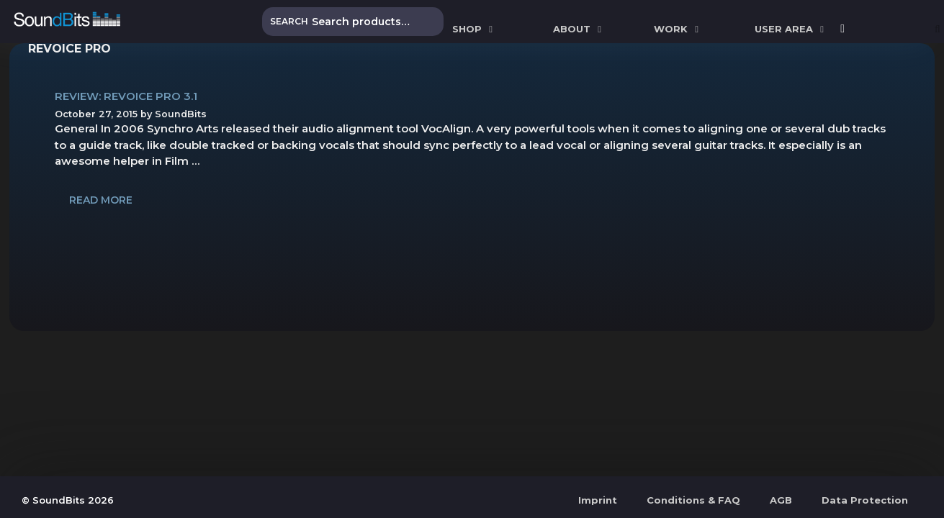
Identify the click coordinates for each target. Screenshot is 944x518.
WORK (678, 28)
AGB (781, 500)
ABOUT (579, 28)
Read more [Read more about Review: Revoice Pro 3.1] (100, 200)
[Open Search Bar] (937, 28)
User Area (791, 28)
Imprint (597, 500)
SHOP (474, 28)
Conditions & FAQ (693, 500)
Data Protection (865, 500)
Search (289, 21)
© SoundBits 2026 (68, 500)
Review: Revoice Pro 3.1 (126, 96)
